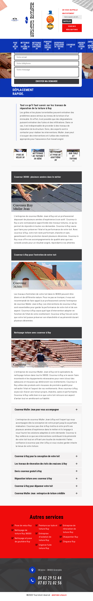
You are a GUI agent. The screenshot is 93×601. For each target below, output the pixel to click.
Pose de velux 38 (15, 46)
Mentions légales (59, 595)
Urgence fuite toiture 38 (81, 46)
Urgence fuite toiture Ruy (45, 546)
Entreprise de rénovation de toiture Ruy (69, 528)
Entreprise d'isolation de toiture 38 (59, 46)
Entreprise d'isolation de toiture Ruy (45, 536)
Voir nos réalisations (72, 28)
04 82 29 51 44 (32, 11)
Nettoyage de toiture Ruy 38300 (23, 532)
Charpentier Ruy (70, 537)
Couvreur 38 (70, 46)
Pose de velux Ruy (23, 525)
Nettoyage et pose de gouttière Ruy (23, 540)
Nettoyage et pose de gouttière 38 (36, 46)
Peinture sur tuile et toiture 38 (47, 46)
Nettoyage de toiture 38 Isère (25, 46)
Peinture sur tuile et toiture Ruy (48, 527)
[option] (20, 154)
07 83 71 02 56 (32, 29)
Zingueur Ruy (69, 541)
